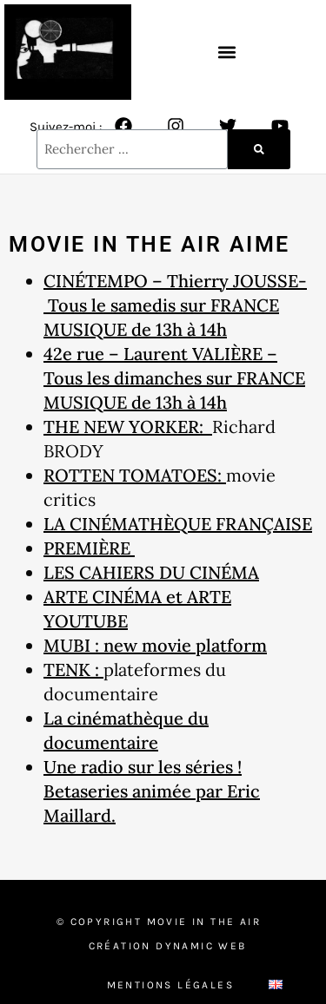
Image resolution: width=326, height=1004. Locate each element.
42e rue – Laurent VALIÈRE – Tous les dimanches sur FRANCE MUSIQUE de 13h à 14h (174, 378)
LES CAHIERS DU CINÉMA (151, 572)
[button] (226, 51)
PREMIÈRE (89, 548)
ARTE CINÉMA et (115, 596)
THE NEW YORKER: (127, 426)
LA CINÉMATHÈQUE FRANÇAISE (177, 524)
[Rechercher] (259, 149)
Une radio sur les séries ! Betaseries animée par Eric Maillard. (151, 791)
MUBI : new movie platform (155, 645)
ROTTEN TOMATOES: (134, 475)
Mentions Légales (170, 985)
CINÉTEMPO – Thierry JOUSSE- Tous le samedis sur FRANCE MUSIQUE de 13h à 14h (175, 305)
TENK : (73, 669)
